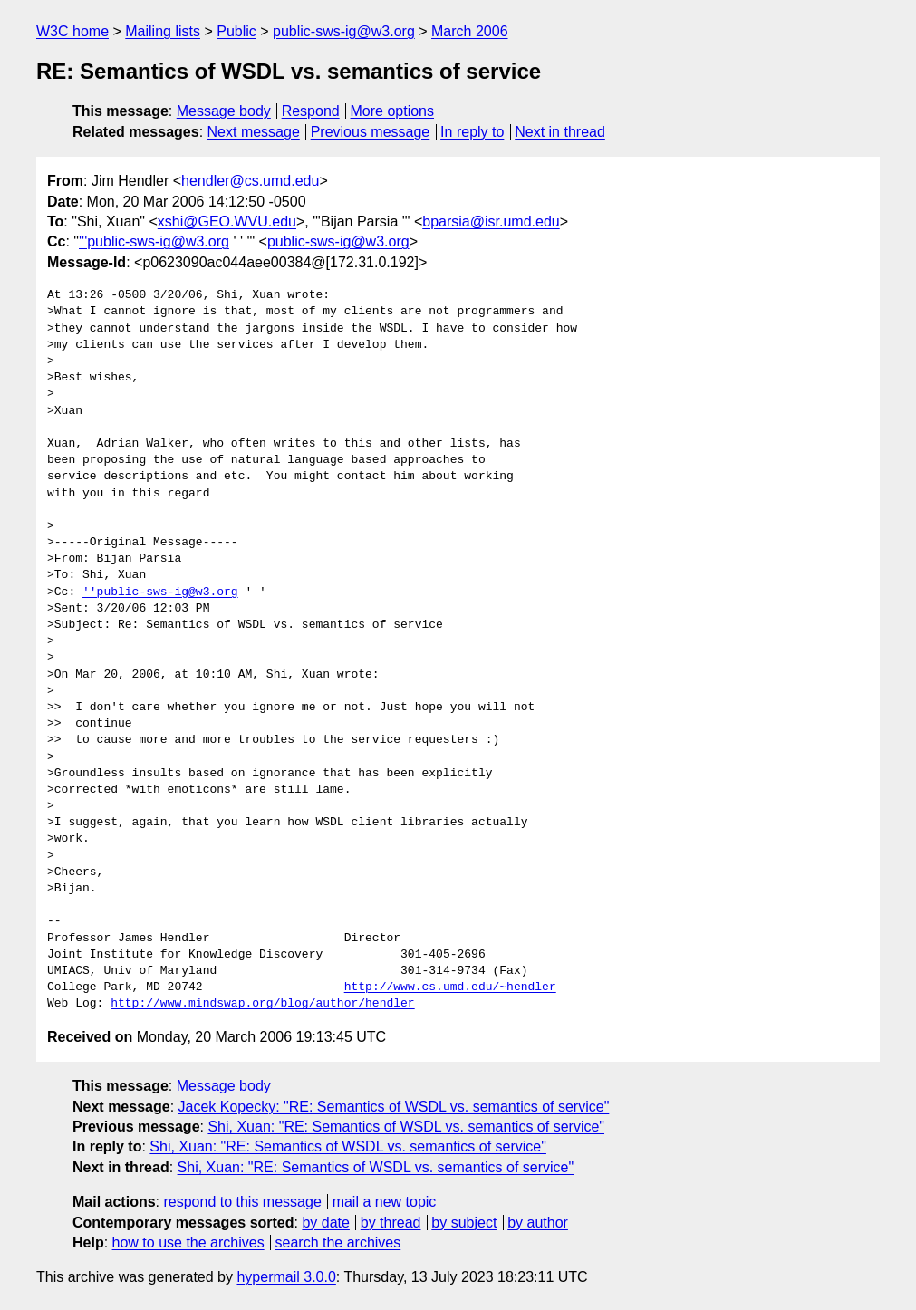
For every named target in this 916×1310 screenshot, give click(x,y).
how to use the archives (188, 1242)
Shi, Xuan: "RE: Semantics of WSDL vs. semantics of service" (405, 1126)
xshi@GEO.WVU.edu (227, 221)
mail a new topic (385, 1201)
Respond (311, 111)
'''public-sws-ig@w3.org (154, 241)
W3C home (72, 31)
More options (393, 111)
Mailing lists (162, 31)
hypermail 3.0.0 (285, 1277)
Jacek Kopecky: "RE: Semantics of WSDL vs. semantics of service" (394, 1106)
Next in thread (560, 132)
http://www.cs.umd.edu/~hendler (450, 987)
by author (537, 1222)
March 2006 (469, 31)
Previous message (370, 132)
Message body (224, 111)
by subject (464, 1222)
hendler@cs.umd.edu (250, 180)
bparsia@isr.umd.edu (490, 221)
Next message (253, 132)
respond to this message (242, 1201)
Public (236, 31)
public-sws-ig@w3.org (344, 31)
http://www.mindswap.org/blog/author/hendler (262, 1004)
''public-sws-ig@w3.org (160, 592)
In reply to (472, 132)
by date (325, 1222)
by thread (391, 1222)
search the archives (338, 1242)
